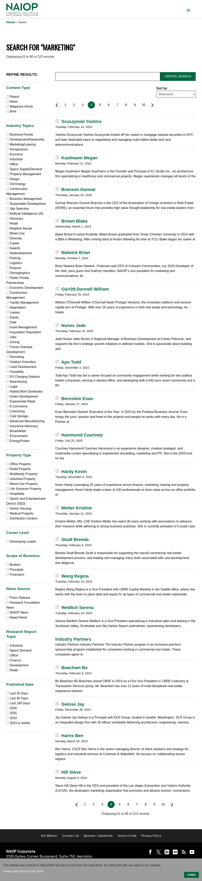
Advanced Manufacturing (25, 421)
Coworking (15, 411)
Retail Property (18, 469)
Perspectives (17, 149)
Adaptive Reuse (19, 228)
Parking (13, 258)
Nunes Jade (70, 325)
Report (12, 96)
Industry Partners (73, 639)
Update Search (178, 76)
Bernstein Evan (74, 398)
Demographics (18, 273)
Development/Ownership (25, 139)
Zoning (12, 342)
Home (11, 22)
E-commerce (17, 406)
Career (12, 243)
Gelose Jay (69, 704)
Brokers (13, 564)
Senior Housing (18, 508)
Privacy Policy (151, 836)
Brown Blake (71, 221)
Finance (13, 268)
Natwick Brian (72, 252)
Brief (11, 111)
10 (143, 105)
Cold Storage (17, 416)
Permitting (15, 357)
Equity (12, 317)
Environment (16, 436)
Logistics (14, 263)
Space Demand (19, 650)
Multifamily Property (21, 474)
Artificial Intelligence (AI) (24, 213)
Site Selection (17, 208)
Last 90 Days (19, 698)
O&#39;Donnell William (82, 289)
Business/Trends (19, 134)
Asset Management (21, 327)
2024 (13, 718)
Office (12, 164)
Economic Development (24, 287)
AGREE (191, 874)
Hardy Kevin (71, 471)
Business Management (24, 198)
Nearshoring (16, 381)
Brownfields (16, 431)
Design (13, 179)
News (12, 101)
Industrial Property (20, 479)
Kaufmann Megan (76, 157)
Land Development (21, 366)
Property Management (23, 174)
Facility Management (22, 302)
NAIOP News (17, 612)
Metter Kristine (73, 507)
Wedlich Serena (74, 607)
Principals (14, 569)
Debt (11, 322)
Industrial (14, 159)
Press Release (18, 597)
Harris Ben (69, 735)
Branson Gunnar (75, 189)
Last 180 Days (20, 703)
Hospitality (15, 493)
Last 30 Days (19, 693)
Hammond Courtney (79, 434)
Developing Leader (21, 541)
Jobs (11, 337)
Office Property (18, 464)
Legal (12, 386)
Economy (14, 154)
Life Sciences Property (23, 488)
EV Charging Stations (23, 376)
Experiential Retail (20, 401)
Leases (13, 312)
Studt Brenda (72, 539)
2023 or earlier (20, 723)
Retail (12, 223)
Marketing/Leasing (21, 144)
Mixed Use (15, 233)
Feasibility (15, 371)
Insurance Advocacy (22, 426)
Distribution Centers (21, 518)
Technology (16, 184)
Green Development (22, 396)
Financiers (15, 574)
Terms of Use (127, 836)
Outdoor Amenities (21, 362)
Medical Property (20, 513)
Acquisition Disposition (23, 332)
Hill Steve (68, 772)
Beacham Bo (71, 667)
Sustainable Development (26, 203)
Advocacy (14, 218)
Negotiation (16, 307)
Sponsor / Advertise (98, 836)
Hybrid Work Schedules (24, 391)
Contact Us (70, 836)
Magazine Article (19, 106)
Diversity (14, 238)
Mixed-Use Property (22, 483)
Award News (16, 617)
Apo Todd (68, 362)
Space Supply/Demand (24, 169)
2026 (13, 708)
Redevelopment (19, 253)
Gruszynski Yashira (78, 121)
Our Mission (49, 836)
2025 (13, 713)
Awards (13, 248)
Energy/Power (18, 441)
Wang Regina (72, 576)
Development (17, 665)
